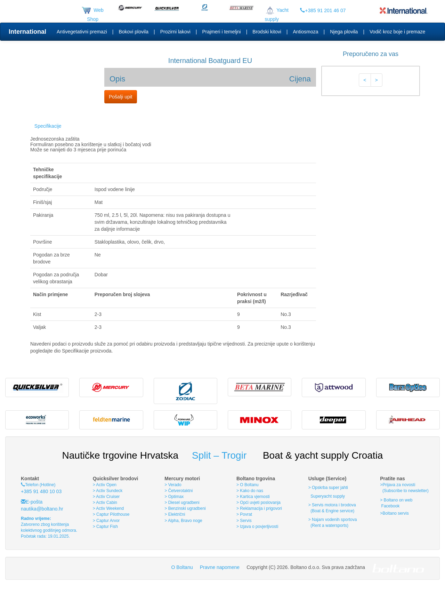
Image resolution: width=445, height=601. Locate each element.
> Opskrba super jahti (328, 487)
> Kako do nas (249, 490)
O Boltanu (182, 567)
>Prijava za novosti (397, 484)
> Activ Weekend (108, 508)
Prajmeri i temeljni (221, 31)
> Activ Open (104, 484)
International (27, 31)
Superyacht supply (327, 496)
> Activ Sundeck (108, 490)
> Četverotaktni (178, 490)
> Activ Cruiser (106, 496)
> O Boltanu (247, 484)
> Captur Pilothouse (111, 514)
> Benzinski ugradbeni (184, 508)
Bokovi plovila (133, 31)
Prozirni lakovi (175, 31)
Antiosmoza (305, 31)
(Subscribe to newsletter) (404, 490)
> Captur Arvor (106, 520)
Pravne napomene (220, 567)
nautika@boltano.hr (42, 509)
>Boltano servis (394, 513)
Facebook (389, 506)
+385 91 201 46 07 (323, 10)
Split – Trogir (219, 455)
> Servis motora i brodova (332, 505)
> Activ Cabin (105, 502)
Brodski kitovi (266, 31)
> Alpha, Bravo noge (183, 520)
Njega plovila (344, 31)
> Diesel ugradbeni (181, 502)
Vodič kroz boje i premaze (397, 31)
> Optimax (174, 496)
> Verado (172, 484)
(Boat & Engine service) (332, 510)
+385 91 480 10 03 (41, 491)
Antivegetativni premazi (82, 31)
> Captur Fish (105, 526)
